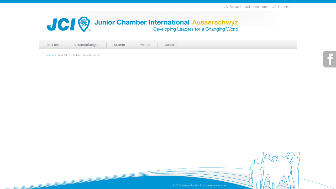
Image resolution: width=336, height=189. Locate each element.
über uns (53, 44)
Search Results (91, 55)
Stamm (119, 44)
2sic (197, 185)
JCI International (256, 6)
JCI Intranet (280, 6)
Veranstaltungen (86, 44)
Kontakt (171, 44)
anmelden (166, 185)
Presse (145, 44)
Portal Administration (69, 55)
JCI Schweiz (232, 6)
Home (50, 55)
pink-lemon (208, 185)
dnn (223, 185)
